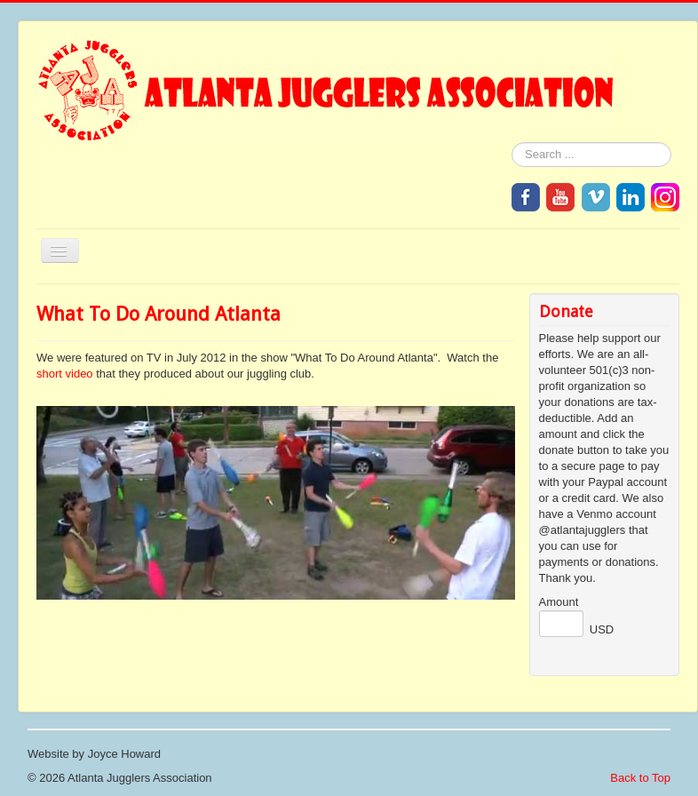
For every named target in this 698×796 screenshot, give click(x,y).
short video (64, 373)
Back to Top (640, 777)
